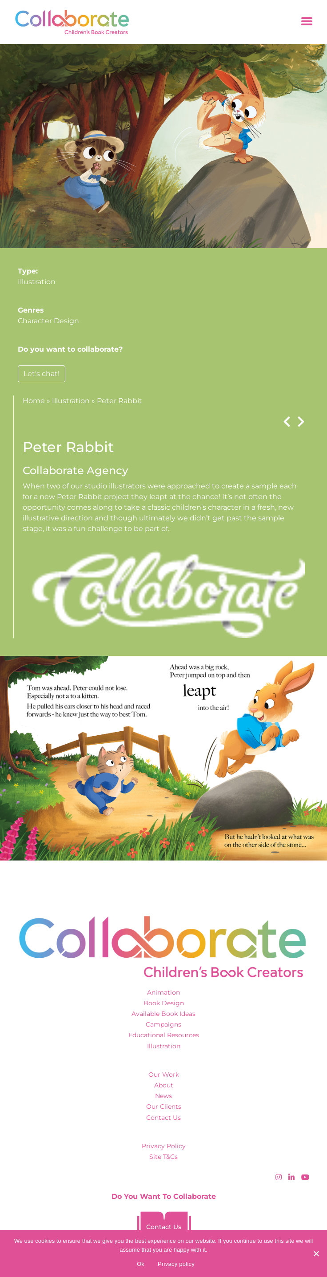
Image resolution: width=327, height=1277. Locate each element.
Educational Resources (163, 1035)
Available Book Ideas (163, 1014)
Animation (163, 992)
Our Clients (163, 1106)
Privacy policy (176, 1264)
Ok (140, 1264)
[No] (315, 1253)
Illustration (37, 282)
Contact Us (163, 1118)
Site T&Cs (163, 1157)
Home (34, 401)
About (163, 1085)
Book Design (164, 1003)
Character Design (48, 321)
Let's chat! (42, 373)
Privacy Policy (164, 1146)
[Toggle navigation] (306, 22)
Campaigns (163, 1024)
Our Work (163, 1075)
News (163, 1096)
